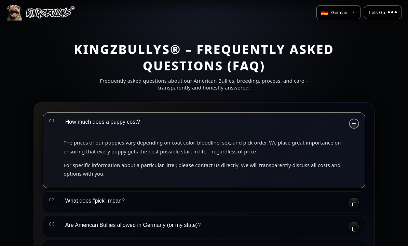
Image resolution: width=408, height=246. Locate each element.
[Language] (338, 12)
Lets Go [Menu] (383, 12)
